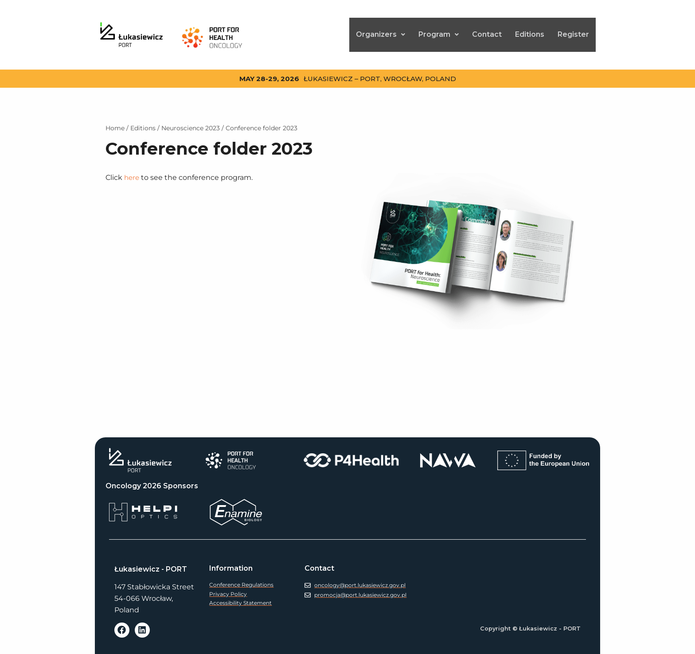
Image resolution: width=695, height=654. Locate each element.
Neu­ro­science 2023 (190, 122)
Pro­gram (438, 31)
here (132, 172)
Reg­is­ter (573, 31)
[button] (380, 31)
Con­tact (487, 31)
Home (115, 122)
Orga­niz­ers (380, 31)
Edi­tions (529, 31)
